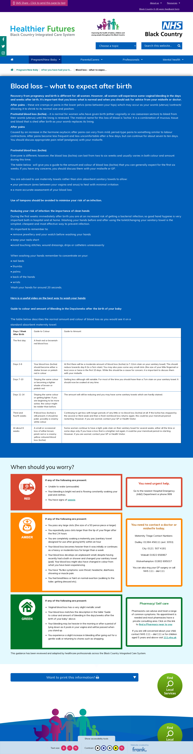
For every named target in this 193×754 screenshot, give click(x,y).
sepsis (71, 499)
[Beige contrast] (109, 748)
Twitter (3, 46)
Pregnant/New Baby (44, 59)
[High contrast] (115, 748)
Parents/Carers (90, 59)
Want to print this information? (72, 677)
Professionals (131, 59)
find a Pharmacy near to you (155, 624)
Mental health (171, 59)
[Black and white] (97, 748)
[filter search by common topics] (116, 46)
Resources (172, 3)
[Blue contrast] (103, 748)
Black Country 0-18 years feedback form (159, 9)
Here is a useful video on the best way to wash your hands (48, 298)
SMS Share (40, 3)
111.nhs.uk (170, 637)
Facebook (3, 39)
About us (154, 3)
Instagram (3, 53)
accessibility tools (96, 738)
